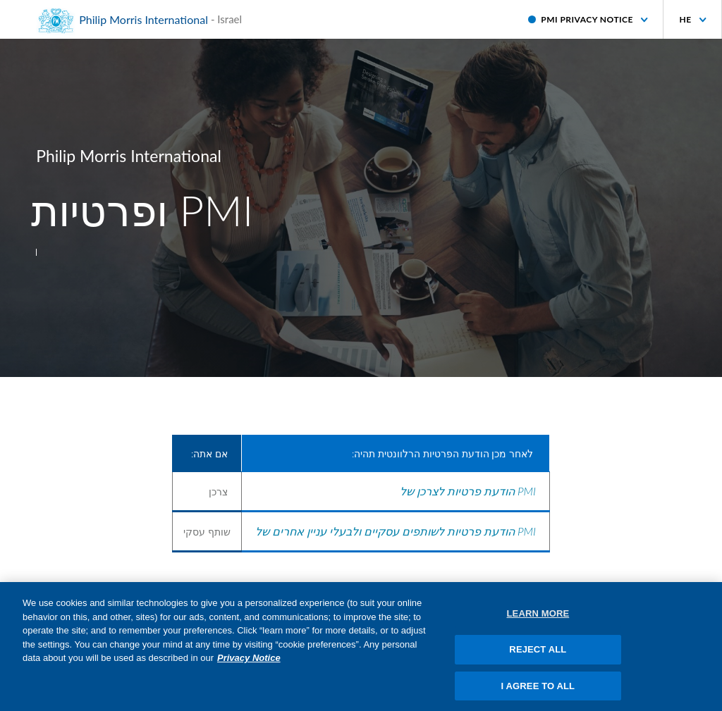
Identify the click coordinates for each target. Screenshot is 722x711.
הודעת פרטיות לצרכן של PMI (468, 490)
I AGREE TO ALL (538, 690)
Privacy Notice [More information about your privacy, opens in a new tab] (249, 662)
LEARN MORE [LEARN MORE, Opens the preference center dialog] (538, 618)
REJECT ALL (537, 653)
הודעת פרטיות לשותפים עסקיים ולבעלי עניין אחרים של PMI (395, 531)
